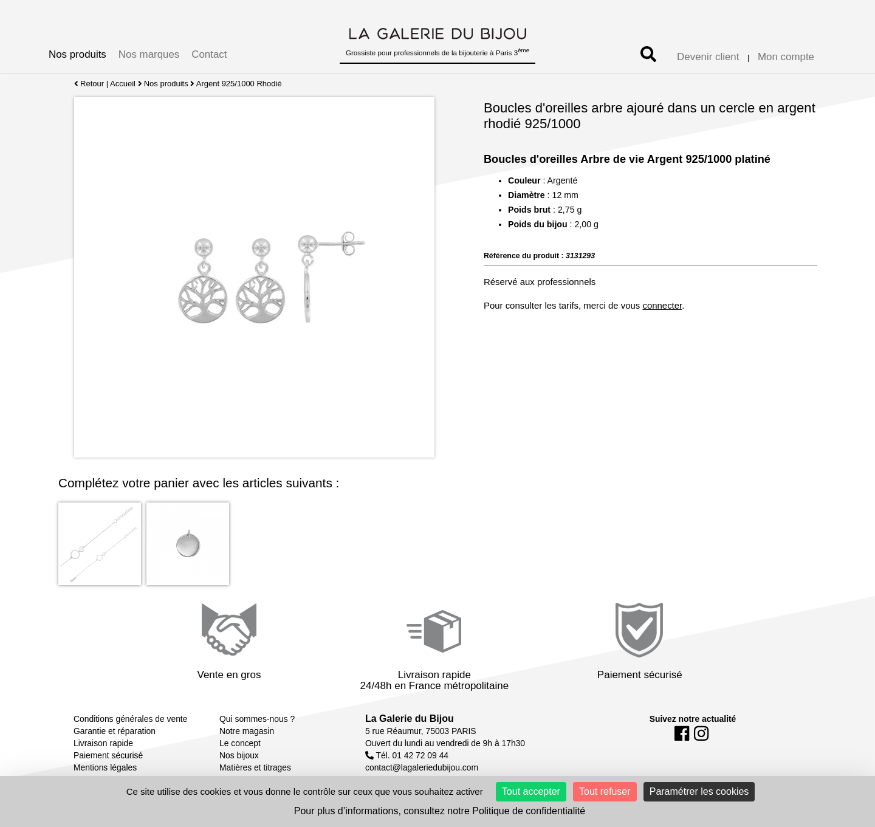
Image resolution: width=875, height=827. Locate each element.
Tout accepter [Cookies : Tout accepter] (531, 791)
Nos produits (77, 54)
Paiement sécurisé (108, 755)
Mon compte (786, 57)
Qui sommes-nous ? (257, 719)
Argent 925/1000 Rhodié (239, 83)
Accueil (123, 83)
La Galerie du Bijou (409, 718)
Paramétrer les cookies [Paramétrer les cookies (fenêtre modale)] (699, 791)
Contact (209, 54)
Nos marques (148, 54)
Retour (89, 83)
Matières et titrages (255, 767)
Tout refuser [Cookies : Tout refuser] (604, 791)
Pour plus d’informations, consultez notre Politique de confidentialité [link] (439, 811)
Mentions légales (105, 767)
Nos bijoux (239, 755)
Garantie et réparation (115, 731)
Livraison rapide (103, 743)
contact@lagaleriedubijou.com (421, 767)
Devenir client (708, 57)
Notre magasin (246, 731)
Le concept (240, 743)
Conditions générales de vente (130, 719)
